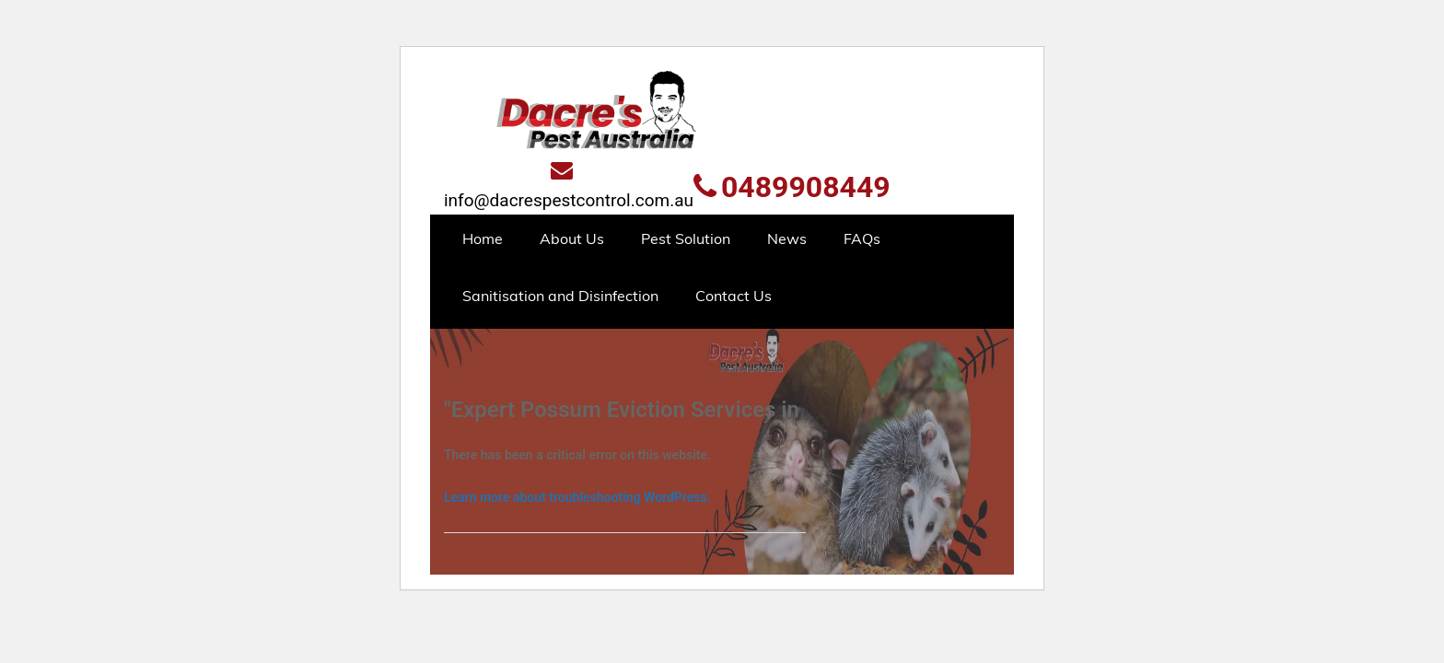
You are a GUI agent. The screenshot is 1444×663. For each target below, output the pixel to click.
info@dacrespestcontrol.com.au (568, 184)
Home (482, 238)
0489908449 (792, 186)
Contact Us (733, 295)
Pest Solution (685, 238)
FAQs (862, 238)
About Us (572, 238)
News (787, 238)
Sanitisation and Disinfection (560, 295)
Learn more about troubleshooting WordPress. (577, 497)
